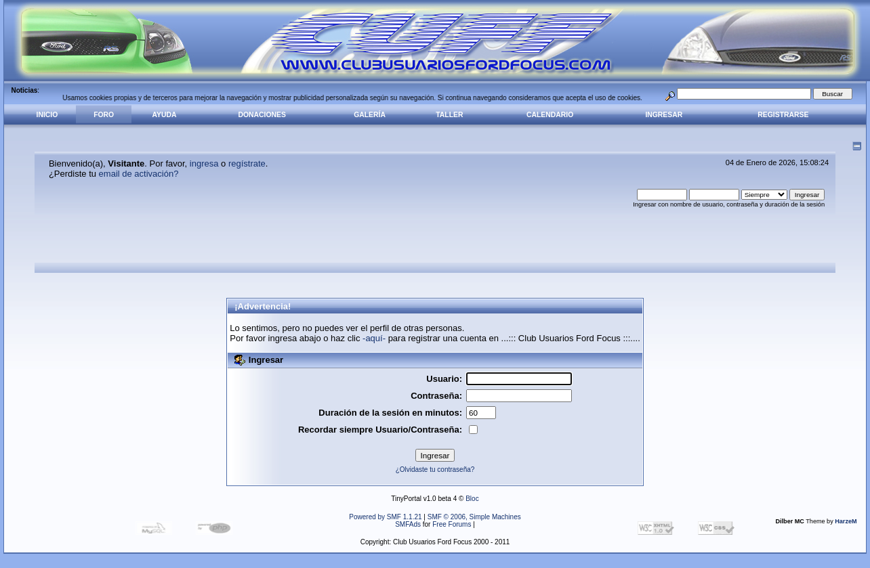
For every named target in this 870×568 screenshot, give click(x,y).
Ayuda (164, 114)
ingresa (204, 163)
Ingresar (663, 114)
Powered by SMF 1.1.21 (385, 517)
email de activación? (139, 174)
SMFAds (408, 524)
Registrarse (783, 114)
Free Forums (451, 524)
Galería (370, 114)
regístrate (247, 163)
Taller (449, 114)
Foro (104, 114)
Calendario (549, 114)
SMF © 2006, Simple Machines (474, 517)
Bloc (471, 498)
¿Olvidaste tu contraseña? (435, 469)
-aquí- (374, 338)
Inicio (47, 114)
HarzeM (845, 521)
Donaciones (262, 114)
